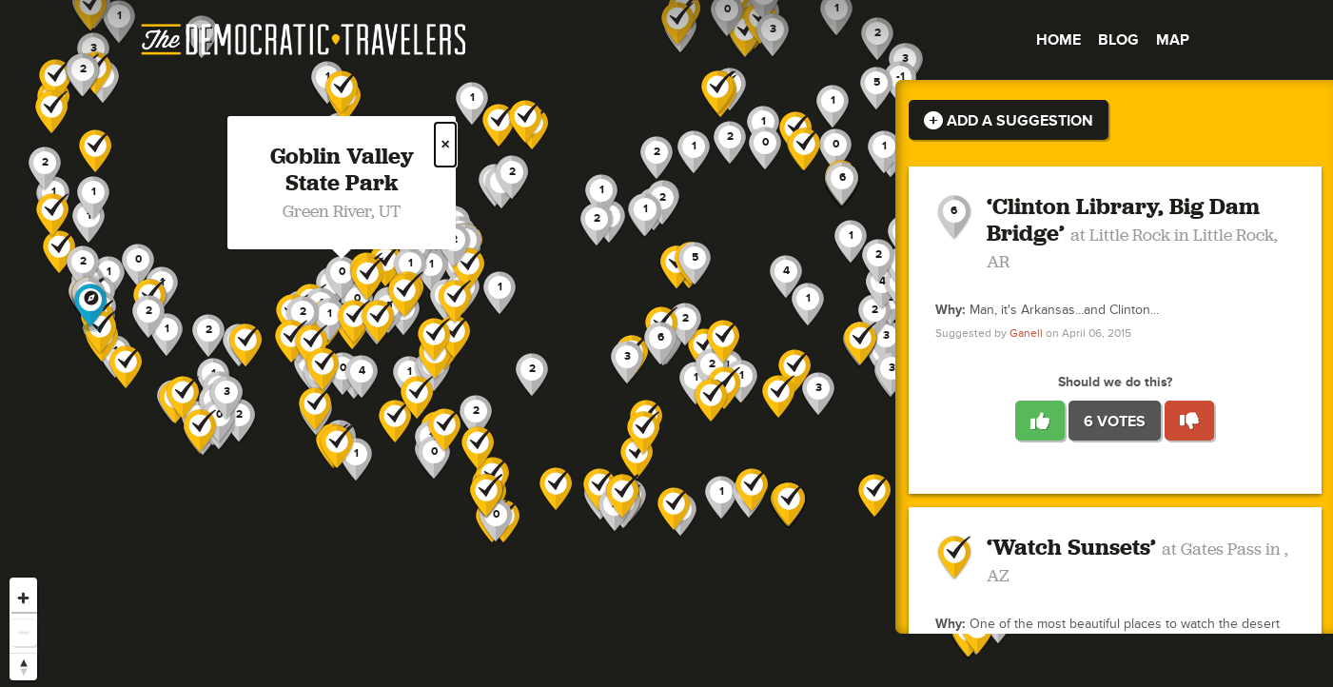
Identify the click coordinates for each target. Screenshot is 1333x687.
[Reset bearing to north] (23, 666)
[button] (886, 342)
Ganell (1026, 333)
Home (1058, 39)
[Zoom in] (23, 598)
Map (1172, 39)
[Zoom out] (23, 632)
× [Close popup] (445, 144)
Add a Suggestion (1008, 120)
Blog (1118, 39)
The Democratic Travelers (304, 40)
